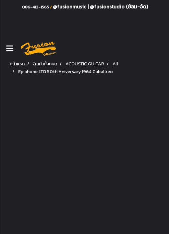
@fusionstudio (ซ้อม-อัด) (119, 6)
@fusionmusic (70, 6)
